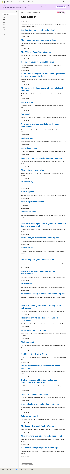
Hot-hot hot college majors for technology (39, 448)
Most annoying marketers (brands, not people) (41, 436)
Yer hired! (25, 114)
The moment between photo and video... (38, 40)
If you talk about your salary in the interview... (41, 404)
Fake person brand (29, 416)
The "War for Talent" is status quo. (36, 52)
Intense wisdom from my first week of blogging (41, 158)
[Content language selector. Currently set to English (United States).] (7, 470)
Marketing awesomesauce (32, 202)
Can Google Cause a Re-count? (35, 330)
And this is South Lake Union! (34, 354)
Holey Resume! (27, 102)
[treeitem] (9, 17)
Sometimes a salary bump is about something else (43, 294)
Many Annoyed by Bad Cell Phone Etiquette (40, 238)
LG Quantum (26, 284)
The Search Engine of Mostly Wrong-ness (39, 426)
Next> (22, 459)
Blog (18, 473)
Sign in (66, 1)
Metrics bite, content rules (32, 170)
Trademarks (56, 473)
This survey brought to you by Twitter (37, 260)
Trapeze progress (28, 212)
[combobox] (9, 14)
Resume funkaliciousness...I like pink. (37, 62)
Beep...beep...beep (29, 148)
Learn (22, 12)
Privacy (29, 473)
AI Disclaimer (4, 473)
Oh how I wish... (28, 248)
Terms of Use (49, 473)
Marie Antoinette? (29, 342)
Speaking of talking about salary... (36, 394)
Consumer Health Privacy (39, 473)
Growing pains (27, 192)
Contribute (24, 473)
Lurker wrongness (29, 138)
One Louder (35, 12)
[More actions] (66, 13)
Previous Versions (12, 473)
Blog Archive (28, 12)
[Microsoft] (2, 2)
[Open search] (63, 2)
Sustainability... (28, 182)
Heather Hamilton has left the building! (38, 30)
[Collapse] (16, 11)
